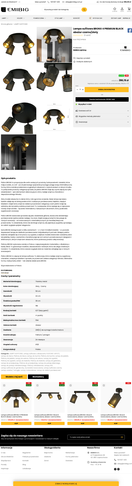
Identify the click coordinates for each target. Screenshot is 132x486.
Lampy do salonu (21, 358)
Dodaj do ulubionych (84, 61)
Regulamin (26, 453)
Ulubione (47, 457)
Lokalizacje (26, 468)
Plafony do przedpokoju (28, 363)
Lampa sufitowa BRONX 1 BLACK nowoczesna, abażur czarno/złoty (114, 416)
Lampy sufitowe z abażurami (35, 353)
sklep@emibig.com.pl (74, 2)
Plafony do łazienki (37, 361)
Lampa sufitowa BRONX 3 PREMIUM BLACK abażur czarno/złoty (14, 416)
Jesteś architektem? (9, 2)
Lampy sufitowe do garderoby (12, 368)
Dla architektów (7, 457)
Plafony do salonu (36, 358)
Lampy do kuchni (33, 356)
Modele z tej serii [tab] (14, 376)
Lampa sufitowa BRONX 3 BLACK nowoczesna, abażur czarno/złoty (47, 416)
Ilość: (77, 86)
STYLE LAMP (58, 18)
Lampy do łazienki (23, 361)
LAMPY (4, 18)
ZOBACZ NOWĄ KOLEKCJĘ (66, 483)
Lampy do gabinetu (52, 361)
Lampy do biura (7, 356)
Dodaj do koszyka (106, 89)
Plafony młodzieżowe (35, 365)
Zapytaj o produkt (83, 58)
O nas (3, 453)
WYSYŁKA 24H (95, 18)
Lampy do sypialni (50, 358)
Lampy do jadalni (61, 356)
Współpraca (6, 460)
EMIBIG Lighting (79, 50)
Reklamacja (70, 453)
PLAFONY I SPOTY (52, 353)
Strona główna (6, 24)
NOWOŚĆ (76, 18)
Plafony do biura (20, 356)
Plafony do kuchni (47, 356)
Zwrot (46, 460)
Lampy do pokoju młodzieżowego (14, 365)
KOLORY (20, 18)
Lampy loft (48, 365)
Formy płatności (72, 457)
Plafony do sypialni (8, 361)
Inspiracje (4, 468)
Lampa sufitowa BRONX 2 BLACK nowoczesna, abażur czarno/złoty (80, 416)
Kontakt (25, 460)
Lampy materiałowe (28, 370)
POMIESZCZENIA (38, 18)
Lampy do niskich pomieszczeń (49, 370)
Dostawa (69, 460)
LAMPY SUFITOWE (21, 24)
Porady (4, 464)
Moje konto (48, 453)
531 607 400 (55, 2)
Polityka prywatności (30, 457)
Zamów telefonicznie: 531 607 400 (102, 99)
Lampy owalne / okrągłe (10, 370)
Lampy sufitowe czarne (53, 368)
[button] (77, 89)
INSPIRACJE (126, 18)
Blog (24, 464)
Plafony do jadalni (8, 358)
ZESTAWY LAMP (116, 18)
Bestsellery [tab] (38, 376)
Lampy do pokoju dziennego (49, 363)
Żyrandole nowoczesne (34, 368)
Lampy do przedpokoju (10, 363)
